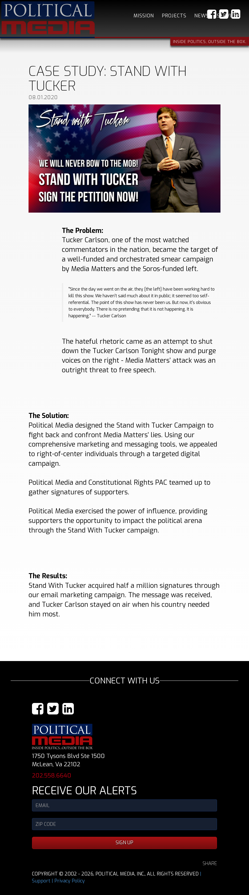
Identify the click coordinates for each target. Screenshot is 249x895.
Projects (174, 16)
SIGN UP (124, 842)
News (201, 16)
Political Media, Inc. (48, 17)
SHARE (210, 863)
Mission (144, 16)
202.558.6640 (51, 775)
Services (228, 16)
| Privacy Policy (68, 881)
